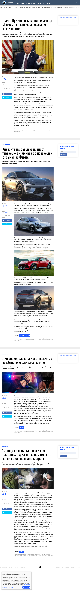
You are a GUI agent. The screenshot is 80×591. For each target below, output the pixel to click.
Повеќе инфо (27, 584)
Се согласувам (26, 587)
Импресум (22, 567)
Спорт (23, 3)
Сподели (6, 94)
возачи (22, 427)
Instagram (67, 567)
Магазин (28, 3)
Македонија (5, 354)
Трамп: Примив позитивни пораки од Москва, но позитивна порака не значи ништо (27, 24)
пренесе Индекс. (32, 82)
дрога (21, 552)
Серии (43, 3)
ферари (22, 335)
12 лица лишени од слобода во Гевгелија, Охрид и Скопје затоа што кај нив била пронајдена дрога (26, 454)
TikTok (78, 567)
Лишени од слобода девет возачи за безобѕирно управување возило (33, 7)
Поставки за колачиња (7, 587)
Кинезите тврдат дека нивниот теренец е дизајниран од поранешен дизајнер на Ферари (27, 153)
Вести (18, 3)
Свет (3, 16)
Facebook (58, 567)
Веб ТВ (48, 3)
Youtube (73, 567)
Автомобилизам (6, 144)
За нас (10, 567)
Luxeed (28, 335)
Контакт (16, 567)
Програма (33, 3)
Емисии (39, 3)
